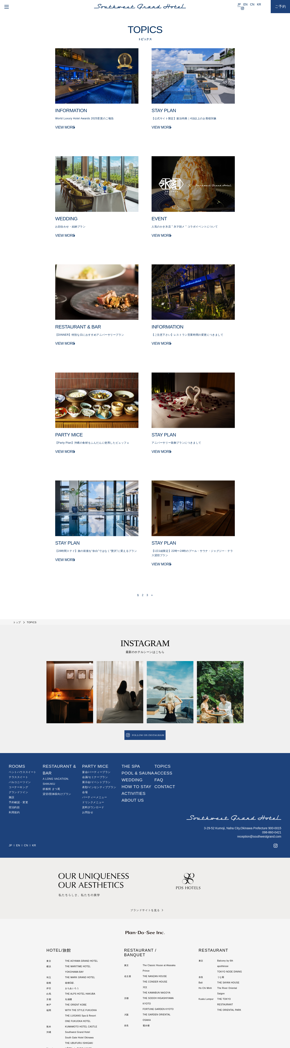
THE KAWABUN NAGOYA (156, 953)
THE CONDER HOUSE (155, 942)
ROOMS (17, 726)
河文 (145, 947)
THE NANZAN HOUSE (155, 936)
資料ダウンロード (93, 767)
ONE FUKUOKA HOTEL (78, 981)
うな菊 (220, 937)
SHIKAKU (49, 744)
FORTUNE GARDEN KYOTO (158, 969)
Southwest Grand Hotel (77, 992)
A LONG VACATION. (56, 739)
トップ (17, 582)
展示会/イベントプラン (96, 742)
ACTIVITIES (133, 754)
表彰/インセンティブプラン (99, 747)
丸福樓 (68, 959)
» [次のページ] (152, 555)
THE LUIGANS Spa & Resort (80, 976)
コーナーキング (18, 747)
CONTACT (164, 747)
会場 (85, 752)
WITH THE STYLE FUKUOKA (81, 970)
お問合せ (87, 772)
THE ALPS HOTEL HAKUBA (80, 954)
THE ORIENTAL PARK (229, 970)
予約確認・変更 (18, 762)
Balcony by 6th (225, 921)
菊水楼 (146, 985)
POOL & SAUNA (138, 733)
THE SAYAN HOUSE (228, 943)
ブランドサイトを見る (145, 870)
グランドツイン (18, 752)
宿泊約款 (14, 767)
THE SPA (131, 726)
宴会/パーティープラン (96, 732)
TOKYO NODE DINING (229, 932)
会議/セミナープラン (95, 737)
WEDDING (132, 740)
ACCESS (163, 733)
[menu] (5, 6)
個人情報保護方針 (128, 1035)
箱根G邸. (69, 943)
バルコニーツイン (20, 742)
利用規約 (14, 772)
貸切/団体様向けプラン (57, 754)
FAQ (158, 740)
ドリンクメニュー (93, 762)
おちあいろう (72, 948)
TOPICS (162, 726)
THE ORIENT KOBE (76, 965)
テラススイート (18, 737)
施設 (11, 757)
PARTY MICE (95, 726)
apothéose (222, 926)
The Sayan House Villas (78, 1014)
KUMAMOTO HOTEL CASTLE (81, 987)
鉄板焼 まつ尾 (51, 749)
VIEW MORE (65, 129)
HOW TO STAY (136, 747)
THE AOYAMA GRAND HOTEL (81, 921)
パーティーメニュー (94, 757)
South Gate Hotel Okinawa (79, 998)
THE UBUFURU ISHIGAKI (79, 1003)
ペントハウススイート (22, 732)
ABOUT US (133, 760)
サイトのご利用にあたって (156, 1035)
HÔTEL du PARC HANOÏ (78, 1008)
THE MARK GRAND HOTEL (80, 937)
